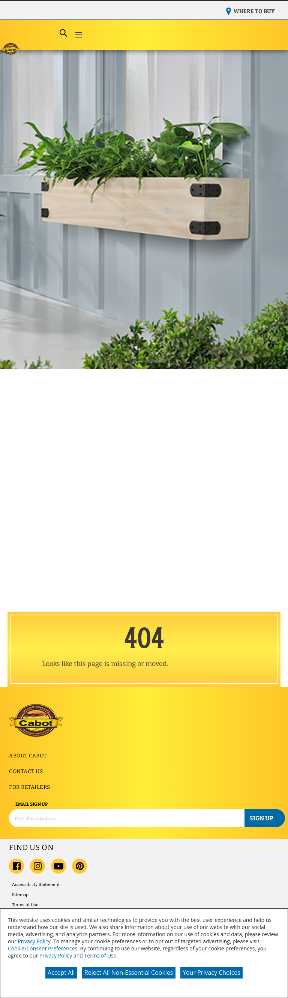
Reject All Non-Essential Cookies (128, 972)
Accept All (61, 972)
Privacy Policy (34, 941)
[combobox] (39, 33)
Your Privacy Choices (211, 972)
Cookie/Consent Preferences (42, 948)
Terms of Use (100, 955)
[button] (78, 35)
